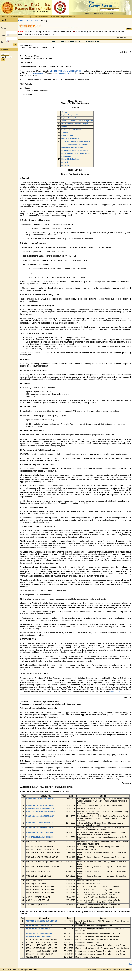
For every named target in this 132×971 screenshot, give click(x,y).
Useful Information (17, 17)
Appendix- (65, 165)
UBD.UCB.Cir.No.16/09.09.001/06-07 (39, 933)
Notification (32, 20)
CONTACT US (98, 13)
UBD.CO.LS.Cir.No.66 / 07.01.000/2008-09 (41, 921)
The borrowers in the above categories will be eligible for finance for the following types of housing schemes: (65, 247)
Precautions (66, 156)
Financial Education (41, 17)
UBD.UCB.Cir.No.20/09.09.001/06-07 (40, 816)
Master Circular (63, 73)
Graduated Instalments (70, 138)
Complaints (55, 17)
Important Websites (68, 17)
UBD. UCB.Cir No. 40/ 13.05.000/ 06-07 (40, 811)
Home (20, 20)
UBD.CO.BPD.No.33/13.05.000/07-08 (40, 808)
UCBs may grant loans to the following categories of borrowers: (46, 224)
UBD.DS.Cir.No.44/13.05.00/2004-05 (39, 936)
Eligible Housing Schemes (71, 118)
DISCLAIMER (110, 13)
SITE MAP (88, 13)
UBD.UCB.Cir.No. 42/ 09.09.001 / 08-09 (40, 805)
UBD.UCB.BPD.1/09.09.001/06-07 (38, 928)
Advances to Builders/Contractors (74, 150)
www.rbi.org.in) (38, 73)
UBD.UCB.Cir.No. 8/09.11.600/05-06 (39, 832)
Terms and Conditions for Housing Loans (77, 121)
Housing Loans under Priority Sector (75, 153)
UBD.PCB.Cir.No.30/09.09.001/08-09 (40, 799)
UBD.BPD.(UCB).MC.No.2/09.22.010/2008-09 (66, 71)
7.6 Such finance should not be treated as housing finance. (44, 591)
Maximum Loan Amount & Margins (74, 124)
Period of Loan (67, 135)
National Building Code (70, 159)
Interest (64, 127)
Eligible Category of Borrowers (73, 115)
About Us (5, 17)
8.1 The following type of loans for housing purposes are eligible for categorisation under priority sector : (64, 599)
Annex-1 (64, 162)
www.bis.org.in (114, 691)
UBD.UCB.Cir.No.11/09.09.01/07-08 (39, 926)
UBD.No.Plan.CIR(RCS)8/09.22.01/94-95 (42, 867)
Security (64, 132)
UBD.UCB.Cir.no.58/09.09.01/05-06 (39, 823)
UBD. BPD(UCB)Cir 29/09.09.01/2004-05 (41, 837)
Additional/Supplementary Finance (74, 144)
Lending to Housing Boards (72, 147)
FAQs (29, 17)
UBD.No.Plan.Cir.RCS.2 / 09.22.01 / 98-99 (43, 852)
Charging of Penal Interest (71, 129)
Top (130, 964)
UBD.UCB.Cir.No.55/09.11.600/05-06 (40, 827)
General (64, 112)
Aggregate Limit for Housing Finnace (75, 141)
